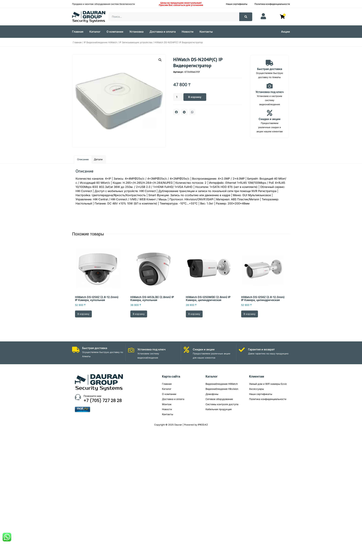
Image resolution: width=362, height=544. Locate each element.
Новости (187, 31)
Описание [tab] (83, 159)
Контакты (206, 31)
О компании (114, 31)
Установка (136, 31)
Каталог (94, 31)
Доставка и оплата (163, 31)
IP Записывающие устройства (135, 42)
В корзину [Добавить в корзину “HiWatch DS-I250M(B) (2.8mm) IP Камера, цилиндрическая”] (194, 313)
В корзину (196, 97)
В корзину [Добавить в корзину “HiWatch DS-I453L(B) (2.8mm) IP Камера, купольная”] (139, 313)
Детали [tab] (98, 159)
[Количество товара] (178, 97)
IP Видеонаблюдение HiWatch (100, 42)
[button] (160, 60)
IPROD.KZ (203, 424)
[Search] (245, 16)
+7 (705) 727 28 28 (102, 400)
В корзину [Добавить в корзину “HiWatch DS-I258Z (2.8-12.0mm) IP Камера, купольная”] (83, 313)
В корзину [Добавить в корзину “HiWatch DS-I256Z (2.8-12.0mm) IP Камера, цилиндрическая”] (250, 313)
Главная (77, 31)
